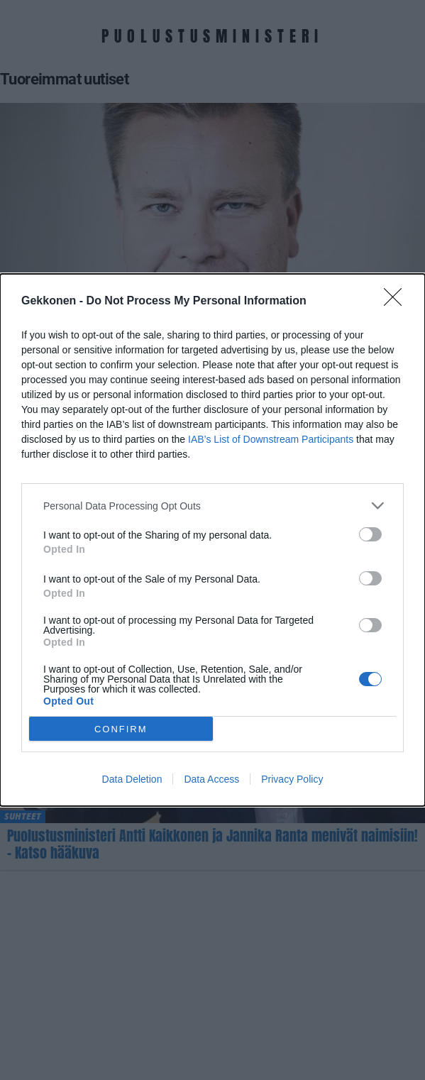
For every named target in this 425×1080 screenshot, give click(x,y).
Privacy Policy (292, 779)
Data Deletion (132, 779)
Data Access (211, 779)
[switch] (370, 534)
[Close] (397, 301)
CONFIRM (121, 729)
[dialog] (212, 540)
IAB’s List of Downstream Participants (270, 439)
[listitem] (212, 505)
